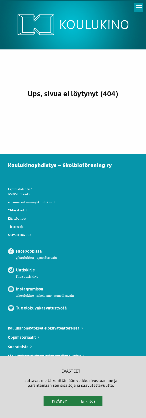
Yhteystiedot (17, 210)
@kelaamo (44, 295)
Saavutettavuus (19, 234)
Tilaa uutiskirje (27, 276)
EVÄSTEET (71, 371)
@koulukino (25, 257)
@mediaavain (47, 257)
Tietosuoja (16, 226)
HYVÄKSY (59, 401)
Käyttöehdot (17, 218)
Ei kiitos (88, 401)
